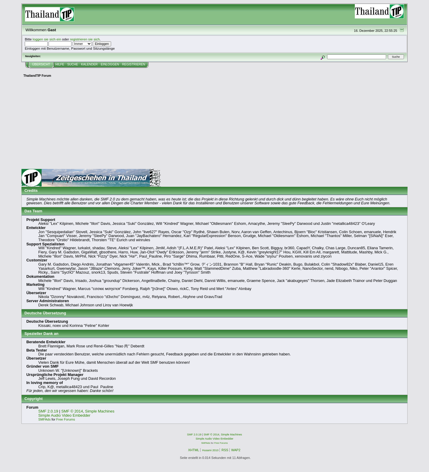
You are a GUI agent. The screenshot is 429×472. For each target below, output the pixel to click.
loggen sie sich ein (47, 39)
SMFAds (44, 419)
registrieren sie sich (85, 39)
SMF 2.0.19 (48, 411)
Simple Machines (99, 411)
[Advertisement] (214, 124)
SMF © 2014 (72, 411)
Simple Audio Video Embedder (64, 415)
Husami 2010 (210, 450)
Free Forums (65, 419)
